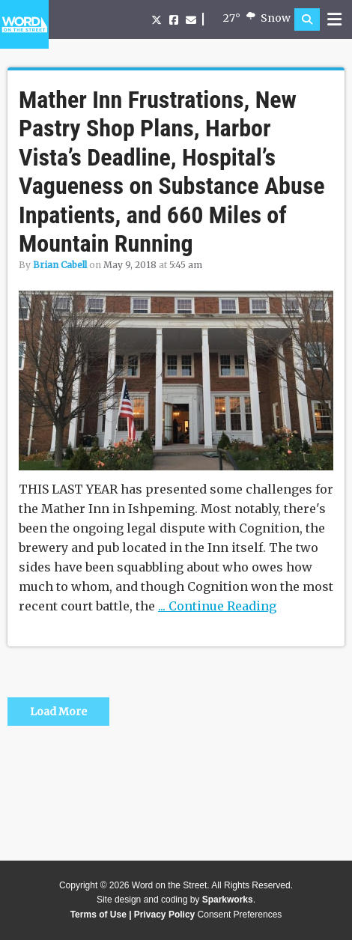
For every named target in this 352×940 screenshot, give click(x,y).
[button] (307, 19)
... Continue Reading (217, 605)
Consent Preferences (240, 914)
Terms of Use (98, 914)
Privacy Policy (164, 914)
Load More (58, 711)
